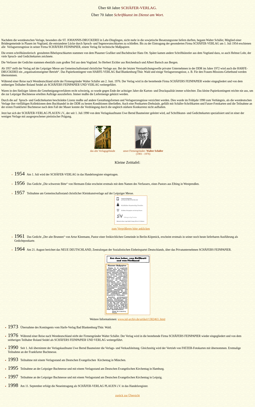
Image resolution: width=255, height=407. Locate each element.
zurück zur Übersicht (127, 395)
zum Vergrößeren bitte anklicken (131, 228)
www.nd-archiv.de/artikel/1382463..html (141, 319)
